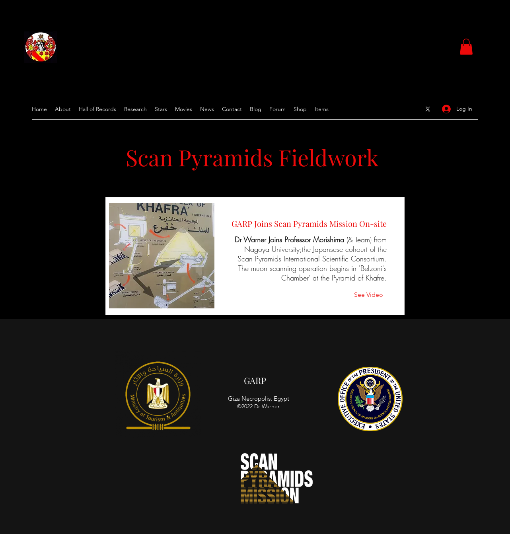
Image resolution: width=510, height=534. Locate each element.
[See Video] (370, 295)
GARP (255, 380)
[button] (466, 47)
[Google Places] (428, 109)
